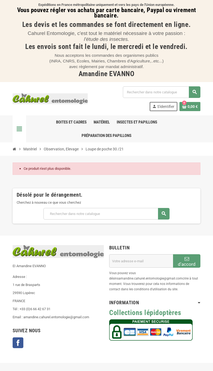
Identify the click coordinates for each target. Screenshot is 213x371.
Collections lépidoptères (145, 313)
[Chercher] (161, 92)
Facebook (18, 342)
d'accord (187, 261)
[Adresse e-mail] (141, 261)
